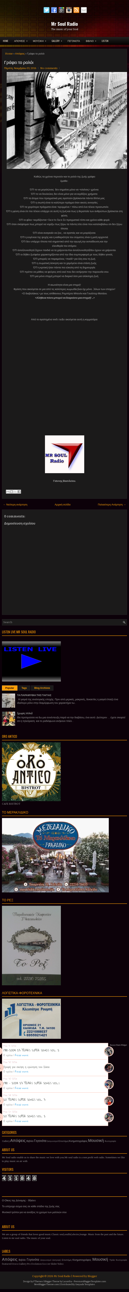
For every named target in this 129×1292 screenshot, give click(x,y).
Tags (24, 688)
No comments (49, 68)
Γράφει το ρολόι (18, 62)
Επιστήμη (63, 1141)
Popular (9, 688)
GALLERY (58, 39)
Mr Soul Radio (64, 23)
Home (5, 40)
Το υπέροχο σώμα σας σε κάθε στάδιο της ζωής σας (30, 1206)
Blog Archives (42, 688)
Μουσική (96, 1140)
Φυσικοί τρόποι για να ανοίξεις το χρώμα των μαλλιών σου (34, 1212)
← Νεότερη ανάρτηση (15, 504)
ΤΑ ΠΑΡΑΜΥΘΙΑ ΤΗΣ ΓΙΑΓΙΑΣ (34, 695)
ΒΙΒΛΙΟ (92, 39)
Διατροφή (56, 1260)
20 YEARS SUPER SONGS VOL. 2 (24, 1116)
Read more (21, 1055)
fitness (15, 1264)
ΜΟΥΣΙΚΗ (41, 39)
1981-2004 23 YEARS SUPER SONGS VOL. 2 (31, 1050)
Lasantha (67, 1281)
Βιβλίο (30, 1141)
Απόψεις (20, 53)
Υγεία (112, 1260)
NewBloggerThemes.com (46, 1284)
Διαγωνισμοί (52, 1141)
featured (6, 1263)
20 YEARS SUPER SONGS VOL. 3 (24, 1099)
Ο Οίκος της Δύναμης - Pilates (19, 1200)
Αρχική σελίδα (62, 504)
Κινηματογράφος (78, 1141)
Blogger (92, 1276)
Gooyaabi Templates (85, 1284)
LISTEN (105, 40)
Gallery (6, 1141)
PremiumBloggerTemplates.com (90, 1281)
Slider (54, 1263)
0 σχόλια (8, 1055)
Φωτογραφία (110, 1141)
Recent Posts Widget (118, 1045)
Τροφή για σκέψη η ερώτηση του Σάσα (26, 1066)
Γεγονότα (40, 1141)
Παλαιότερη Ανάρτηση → (112, 504)
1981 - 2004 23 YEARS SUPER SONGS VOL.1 (31, 1083)
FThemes (38, 1281)
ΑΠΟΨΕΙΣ (22, 39)
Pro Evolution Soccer (38, 1263)
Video (60, 1263)
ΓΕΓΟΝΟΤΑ (74, 40)
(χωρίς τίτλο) (24, 713)
